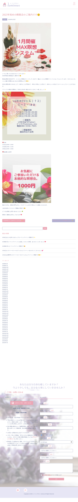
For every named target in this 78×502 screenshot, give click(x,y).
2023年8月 (5, 299)
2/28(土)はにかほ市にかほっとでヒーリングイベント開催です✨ (18, 239)
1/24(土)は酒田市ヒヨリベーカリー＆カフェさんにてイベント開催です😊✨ (21, 257)
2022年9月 (5, 319)
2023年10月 (5, 295)
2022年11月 (5, 315)
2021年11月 (5, 337)
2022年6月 (5, 324)
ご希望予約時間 (46, 448)
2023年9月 (5, 297)
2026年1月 (5, 267)
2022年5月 (5, 326)
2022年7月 (5, 323)
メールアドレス (56, 428)
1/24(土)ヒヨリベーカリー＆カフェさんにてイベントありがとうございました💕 (22, 252)
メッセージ (56, 466)
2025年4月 (5, 282)
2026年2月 (5, 266)
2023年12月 (5, 293)
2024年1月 (5, 291)
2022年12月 (5, 313)
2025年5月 (5, 280)
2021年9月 (5, 341)
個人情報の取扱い (46, 477)
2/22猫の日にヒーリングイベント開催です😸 (13, 248)
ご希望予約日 (45, 440)
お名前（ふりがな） (56, 414)
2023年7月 (5, 300)
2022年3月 (5, 330)
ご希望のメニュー (46, 457)
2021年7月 (5, 345)
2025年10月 (5, 273)
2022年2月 (5, 332)
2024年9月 (5, 284)
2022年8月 (5, 321)
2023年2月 (5, 310)
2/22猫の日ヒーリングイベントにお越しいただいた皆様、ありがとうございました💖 (24, 244)
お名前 (56, 406)
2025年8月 (5, 277)
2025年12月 (5, 269)
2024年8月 (5, 286)
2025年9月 (5, 275)
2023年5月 (5, 304)
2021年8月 (5, 343)
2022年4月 (5, 328)
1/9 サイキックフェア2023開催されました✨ (63, 221)
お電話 (56, 421)
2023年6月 (5, 302)
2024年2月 (5, 289)
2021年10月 (5, 339)
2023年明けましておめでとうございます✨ (13, 221)
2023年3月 (5, 308)
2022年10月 (5, 317)
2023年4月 (5, 306)
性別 (43, 434)
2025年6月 (5, 278)
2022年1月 (5, 333)
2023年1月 (5, 311)
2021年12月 (5, 335)
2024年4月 (5, 288)
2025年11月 (5, 271)
